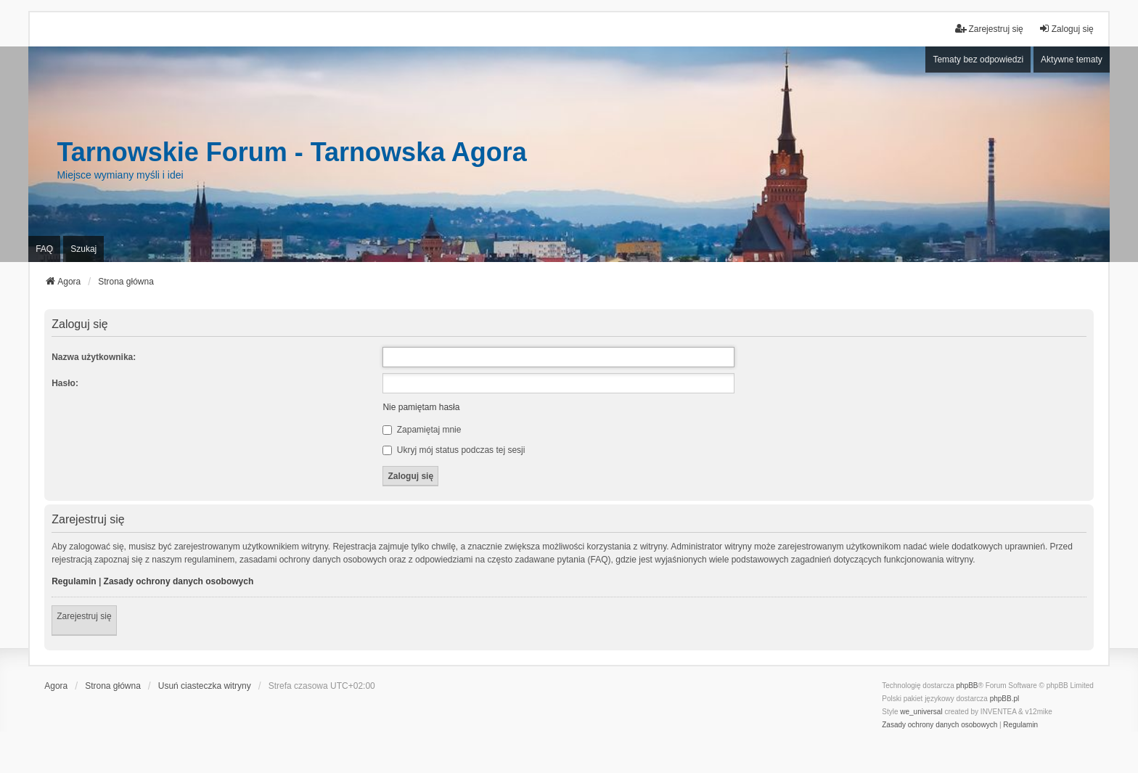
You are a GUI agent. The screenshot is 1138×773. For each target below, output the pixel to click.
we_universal (921, 712)
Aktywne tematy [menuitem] (1071, 59)
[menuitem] (939, 725)
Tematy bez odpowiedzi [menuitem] (978, 59)
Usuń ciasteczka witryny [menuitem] (204, 686)
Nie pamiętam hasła (420, 407)
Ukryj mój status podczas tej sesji (453, 450)
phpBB (967, 686)
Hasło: (65, 383)
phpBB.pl (1005, 699)
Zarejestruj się (84, 616)
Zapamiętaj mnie (421, 430)
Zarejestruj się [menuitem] (989, 28)
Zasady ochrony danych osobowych (179, 581)
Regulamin (74, 581)
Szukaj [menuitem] (83, 249)
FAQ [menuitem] (44, 249)
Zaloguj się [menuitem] (1066, 28)
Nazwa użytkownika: (94, 357)
